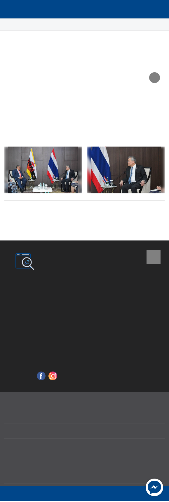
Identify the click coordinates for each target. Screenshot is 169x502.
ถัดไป (151, 211)
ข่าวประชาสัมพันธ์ (59, 24)
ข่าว (31, 24)
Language (152, 9)
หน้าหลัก (13, 24)
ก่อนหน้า (21, 211)
